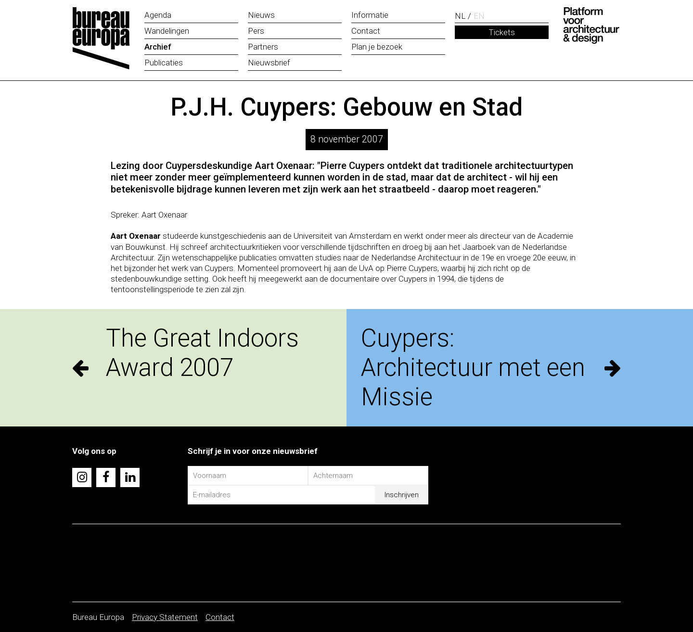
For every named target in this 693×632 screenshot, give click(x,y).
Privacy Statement (165, 617)
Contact (219, 617)
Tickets (501, 32)
